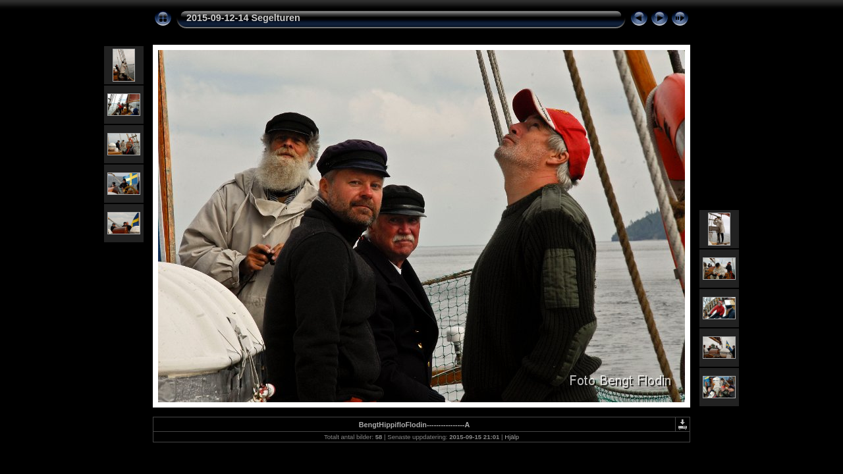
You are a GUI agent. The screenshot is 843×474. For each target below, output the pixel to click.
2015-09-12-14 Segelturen (243, 18)
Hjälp (511, 436)
